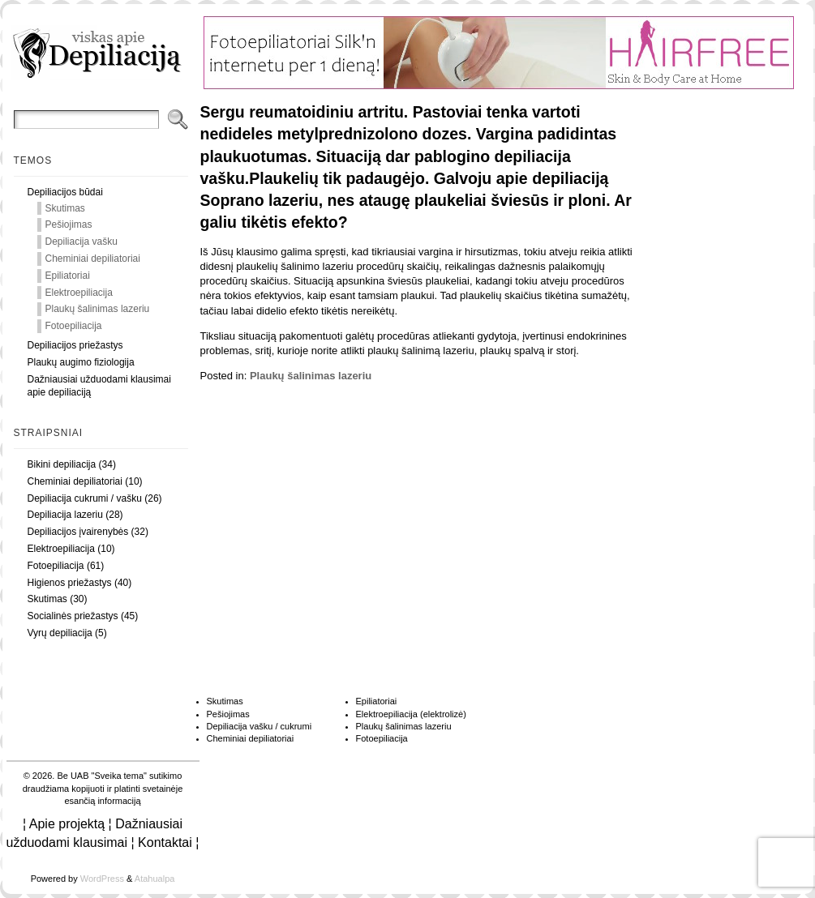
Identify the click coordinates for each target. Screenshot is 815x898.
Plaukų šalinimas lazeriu (97, 308)
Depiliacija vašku (81, 241)
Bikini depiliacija (62, 464)
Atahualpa (155, 878)
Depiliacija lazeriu (65, 514)
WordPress (102, 878)
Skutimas (65, 208)
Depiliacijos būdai (65, 192)
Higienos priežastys (70, 582)
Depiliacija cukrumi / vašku (85, 498)
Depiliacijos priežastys (75, 345)
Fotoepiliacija (73, 325)
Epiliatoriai (67, 275)
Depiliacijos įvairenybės (78, 531)
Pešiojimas (68, 224)
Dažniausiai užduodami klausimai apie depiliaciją (99, 386)
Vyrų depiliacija (60, 633)
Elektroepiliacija (79, 292)
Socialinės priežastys (73, 616)
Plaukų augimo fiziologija (81, 362)
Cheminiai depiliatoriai (92, 258)
